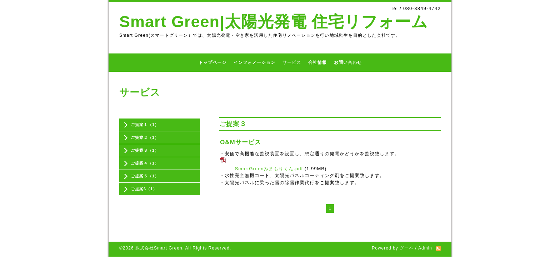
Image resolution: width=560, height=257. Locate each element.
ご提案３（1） (145, 150)
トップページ (212, 62)
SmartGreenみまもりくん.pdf (269, 168)
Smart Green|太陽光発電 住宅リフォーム (273, 21)
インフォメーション (254, 62)
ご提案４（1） (145, 163)
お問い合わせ (348, 62)
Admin (425, 230)
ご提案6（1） (144, 189)
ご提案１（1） (145, 124)
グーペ (407, 230)
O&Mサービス (240, 142)
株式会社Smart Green (158, 230)
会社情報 (317, 62)
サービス (291, 62)
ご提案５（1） (145, 176)
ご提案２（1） (145, 137)
